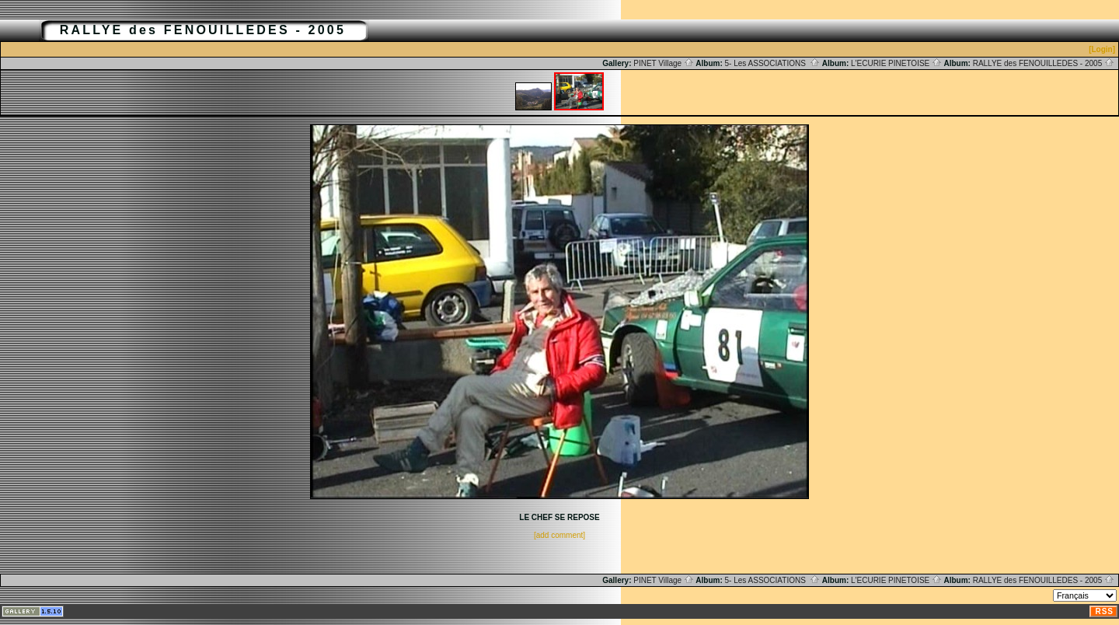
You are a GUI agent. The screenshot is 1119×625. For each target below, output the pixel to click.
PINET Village (663, 63)
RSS (1104, 611)
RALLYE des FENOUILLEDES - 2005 (1043, 63)
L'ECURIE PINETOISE (896, 63)
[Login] (1102, 49)
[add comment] (559, 535)
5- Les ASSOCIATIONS (773, 63)
